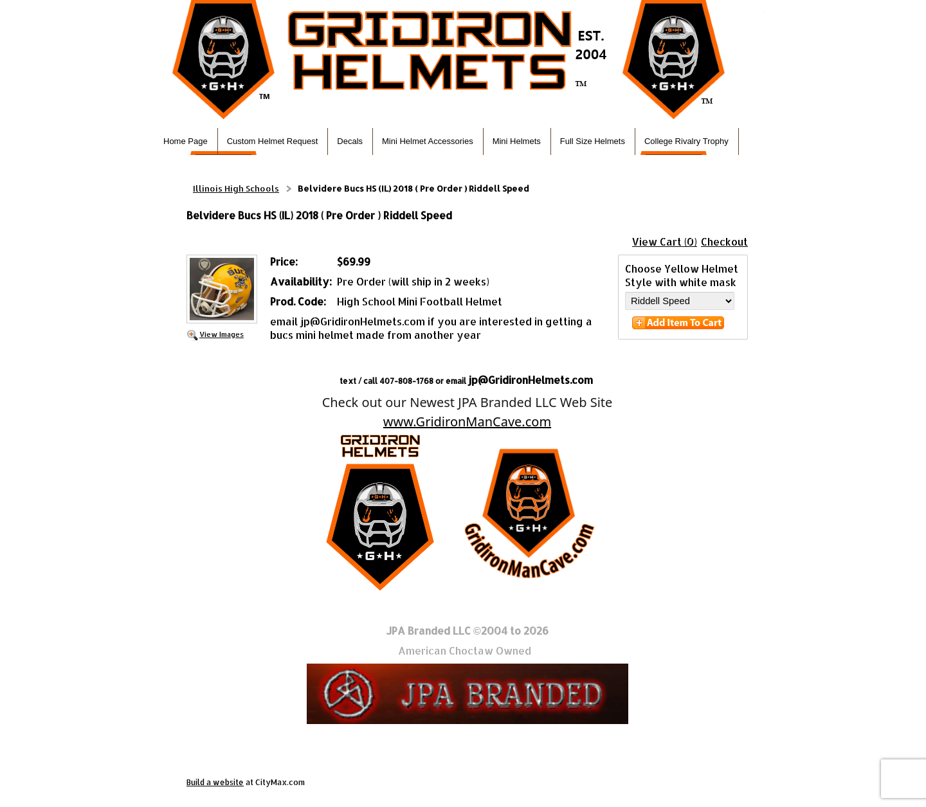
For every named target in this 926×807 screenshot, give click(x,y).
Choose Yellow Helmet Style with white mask (681, 275)
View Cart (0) (664, 241)
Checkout (724, 241)
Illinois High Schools (236, 188)
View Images (221, 334)
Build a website (215, 782)
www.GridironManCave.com (467, 421)
